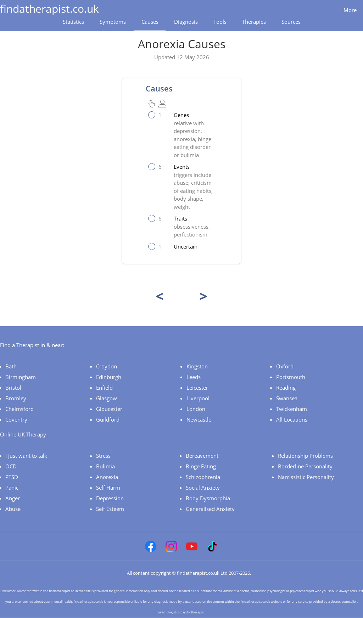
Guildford (107, 419)
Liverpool (198, 398)
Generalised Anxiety (210, 508)
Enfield (104, 387)
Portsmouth (290, 376)
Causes (149, 21)
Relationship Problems (305, 455)
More (350, 9)
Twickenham (291, 408)
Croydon (106, 366)
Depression (110, 498)
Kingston (197, 366)
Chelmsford (19, 408)
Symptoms (113, 21)
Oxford (285, 366)
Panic (11, 487)
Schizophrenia (203, 476)
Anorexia (107, 476)
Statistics (73, 21)
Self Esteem (110, 508)
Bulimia (105, 466)
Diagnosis (186, 21)
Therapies (254, 21)
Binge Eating (201, 466)
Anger (12, 498)
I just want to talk (26, 455)
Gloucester (109, 408)
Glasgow (106, 398)
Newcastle (198, 419)
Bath (11, 366)
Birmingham (20, 376)
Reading (286, 387)
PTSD (11, 476)
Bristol (13, 387)
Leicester (197, 387)
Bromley (15, 398)
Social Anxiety (203, 487)
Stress (103, 455)
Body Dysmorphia (208, 498)
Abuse (13, 508)
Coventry (16, 419)
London (195, 408)
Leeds (193, 376)
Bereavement (202, 455)
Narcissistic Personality (306, 476)
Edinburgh (108, 376)
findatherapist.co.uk (49, 8)
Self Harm (108, 487)
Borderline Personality (305, 466)
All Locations (291, 419)
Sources (291, 21)
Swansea (286, 398)
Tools (220, 21)
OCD (11, 466)
